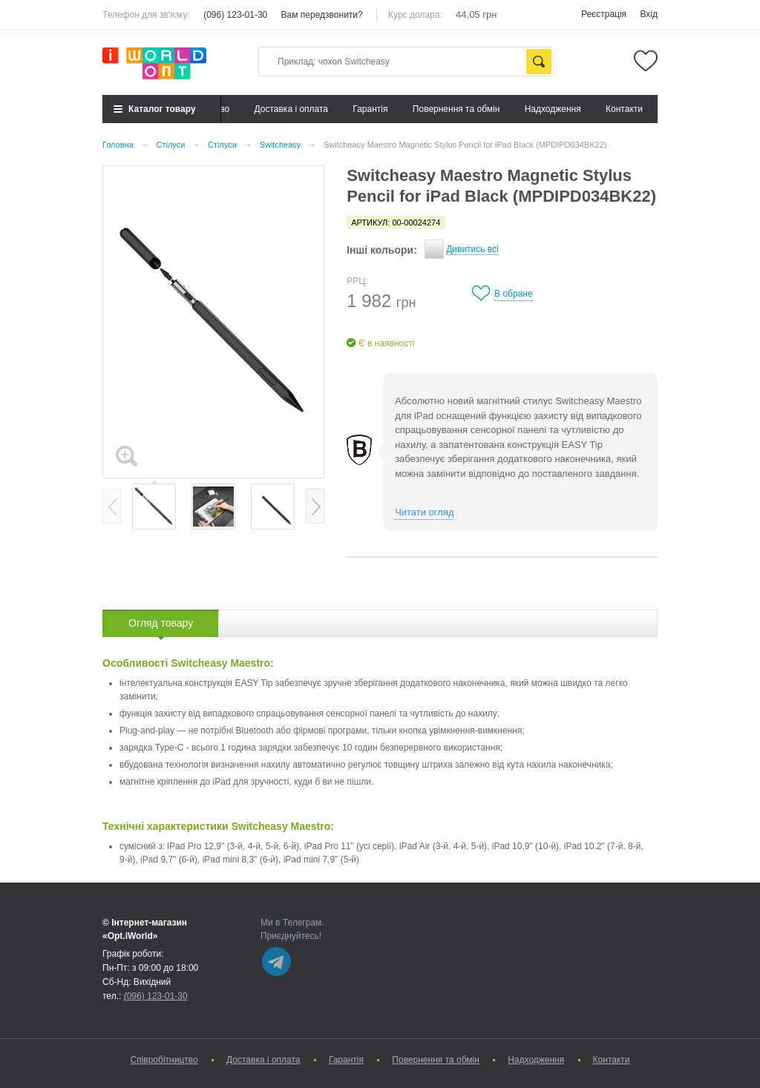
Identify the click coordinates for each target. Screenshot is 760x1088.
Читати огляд (424, 512)
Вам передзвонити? (322, 15)
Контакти (624, 109)
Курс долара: (415, 15)
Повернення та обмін (456, 109)
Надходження (553, 109)
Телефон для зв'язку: (146, 15)
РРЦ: (357, 281)
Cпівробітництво (163, 1060)
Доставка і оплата (292, 109)
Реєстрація (603, 14)
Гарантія (370, 109)
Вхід (649, 14)
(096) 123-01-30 (235, 15)
